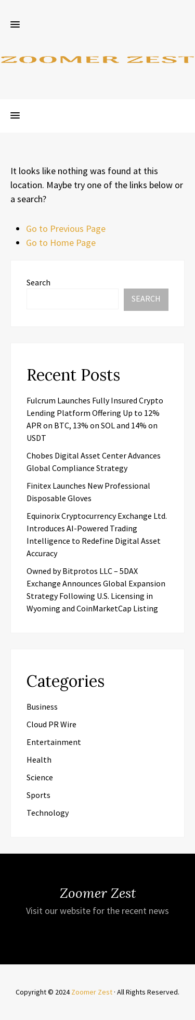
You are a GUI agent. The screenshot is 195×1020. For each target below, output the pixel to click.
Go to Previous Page (66, 228)
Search (38, 282)
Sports (38, 795)
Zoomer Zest (91, 992)
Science (40, 777)
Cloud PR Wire (51, 724)
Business (42, 706)
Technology (48, 812)
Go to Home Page (61, 243)
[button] (15, 25)
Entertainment (54, 742)
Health (39, 759)
